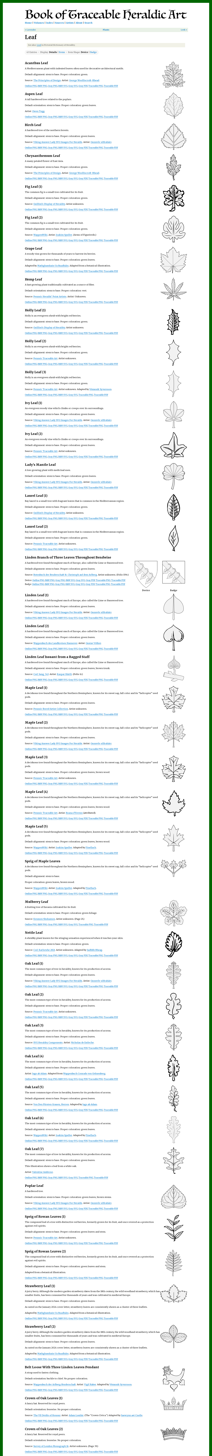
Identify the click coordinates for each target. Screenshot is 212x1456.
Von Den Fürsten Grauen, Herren (51, 1104)
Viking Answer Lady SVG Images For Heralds (57, 142)
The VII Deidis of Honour (46, 1415)
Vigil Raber (90, 1384)
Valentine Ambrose (42, 1172)
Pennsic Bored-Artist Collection (50, 708)
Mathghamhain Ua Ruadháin (53, 265)
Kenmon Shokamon (44, 919)
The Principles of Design (47, 80)
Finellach (91, 847)
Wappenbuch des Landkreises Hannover (55, 643)
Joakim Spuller (64, 234)
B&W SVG (62, 86)
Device (84, 52)
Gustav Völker (93, 643)
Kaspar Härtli (64, 674)
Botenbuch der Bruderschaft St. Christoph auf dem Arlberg (65, 574)
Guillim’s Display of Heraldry (49, 204)
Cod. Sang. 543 (41, 674)
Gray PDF (82, 86)
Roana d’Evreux (74, 812)
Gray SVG (73, 86)
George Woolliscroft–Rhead (84, 80)
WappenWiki (40, 234)
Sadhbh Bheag (94, 950)
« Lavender (30, 30)
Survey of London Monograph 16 (51, 1446)
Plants (106, 30)
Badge (93, 52)
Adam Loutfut (76, 1415)
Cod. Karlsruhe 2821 (44, 950)
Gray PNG (52, 86)
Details (53, 52)
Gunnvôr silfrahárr (101, 142)
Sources (59, 22)
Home (28, 22)
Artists (70, 22)
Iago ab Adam (39, 1073)
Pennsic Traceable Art (45, 358)
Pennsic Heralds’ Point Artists (49, 296)
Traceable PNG (95, 86)
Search (88, 22)
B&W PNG (42, 86)
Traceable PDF (111, 86)
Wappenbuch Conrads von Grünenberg (84, 1073)
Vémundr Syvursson (100, 389)
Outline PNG (31, 86)
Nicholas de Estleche (82, 1042)
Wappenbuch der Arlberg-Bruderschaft (54, 1384)
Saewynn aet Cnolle (131, 1415)
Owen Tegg (38, 111)
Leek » (184, 30)
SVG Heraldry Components (48, 1042)
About (79, 22)
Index (49, 22)
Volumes (39, 22)
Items (62, 52)
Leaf (39, 45)
